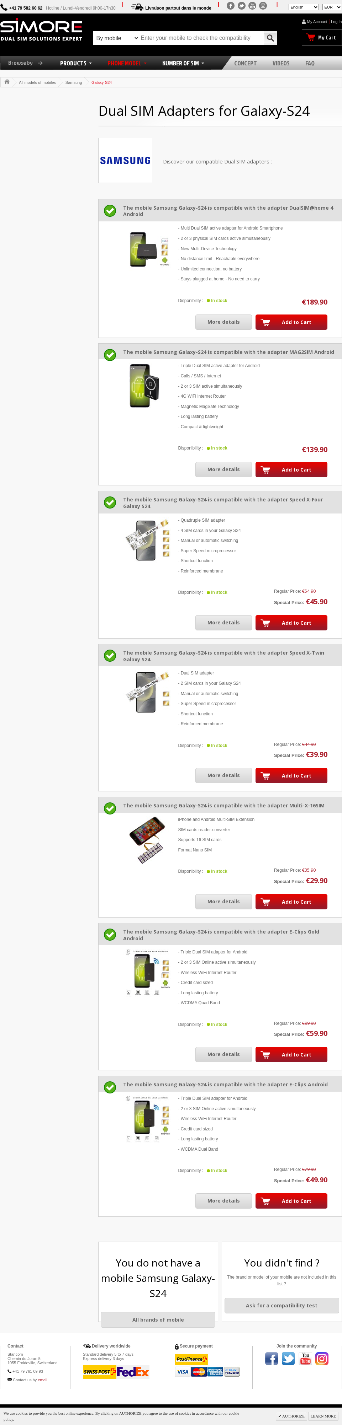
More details (223, 321)
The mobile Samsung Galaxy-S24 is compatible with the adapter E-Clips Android (225, 1084)
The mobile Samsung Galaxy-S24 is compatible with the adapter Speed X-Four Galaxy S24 (223, 503)
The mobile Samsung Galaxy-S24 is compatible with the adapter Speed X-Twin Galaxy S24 (223, 656)
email (42, 1380)
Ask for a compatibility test (281, 1305)
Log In (336, 22)
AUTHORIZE (293, 1416)
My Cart (327, 37)
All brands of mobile (158, 1319)
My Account (317, 22)
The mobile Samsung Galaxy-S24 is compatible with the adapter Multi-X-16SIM (224, 805)
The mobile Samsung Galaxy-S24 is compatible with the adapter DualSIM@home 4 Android (228, 211)
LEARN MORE (323, 1416)
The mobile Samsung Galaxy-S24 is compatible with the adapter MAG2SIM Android (228, 352)
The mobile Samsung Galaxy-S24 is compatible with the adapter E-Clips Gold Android (221, 935)
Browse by (28, 62)
